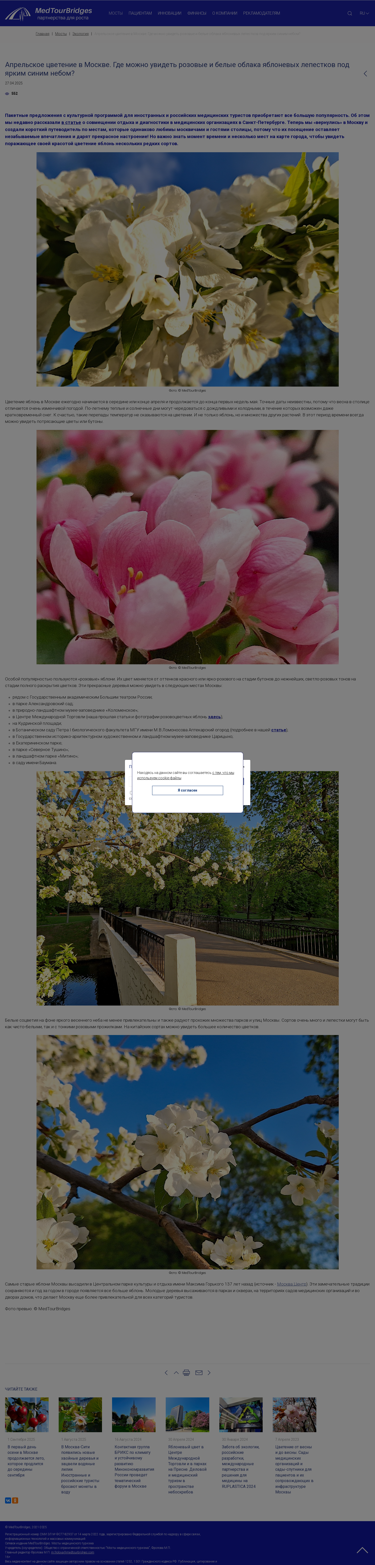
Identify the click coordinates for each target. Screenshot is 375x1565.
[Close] (243, 767)
